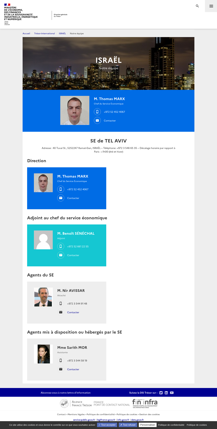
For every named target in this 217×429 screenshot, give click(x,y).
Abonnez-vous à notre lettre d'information (66, 392)
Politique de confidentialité (101, 414)
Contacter (110, 120)
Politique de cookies (127, 414)
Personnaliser (147, 425)
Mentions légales (76, 414)
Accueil (26, 33)
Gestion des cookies (149, 414)
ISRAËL (62, 33)
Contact (61, 414)
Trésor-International (44, 33)
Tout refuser (128, 425)
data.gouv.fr (137, 419)
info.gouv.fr (123, 419)
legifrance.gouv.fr (106, 419)
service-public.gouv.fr (84, 419)
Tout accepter (107, 425)
